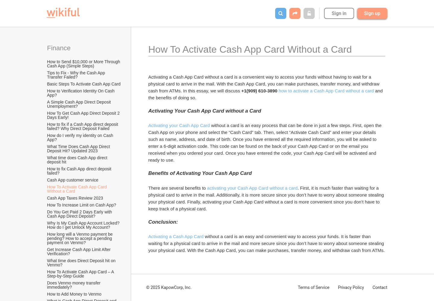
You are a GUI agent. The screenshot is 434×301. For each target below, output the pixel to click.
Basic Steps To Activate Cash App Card (84, 84)
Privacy (351, 287)
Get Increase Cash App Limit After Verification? (79, 251)
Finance (59, 48)
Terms (313, 287)
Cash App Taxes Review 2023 (75, 198)
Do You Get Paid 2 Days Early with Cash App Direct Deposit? (80, 214)
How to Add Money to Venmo (74, 294)
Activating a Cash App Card (175, 236)
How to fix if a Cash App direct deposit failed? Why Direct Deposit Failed (83, 126)
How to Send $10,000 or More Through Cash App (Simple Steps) (84, 63)
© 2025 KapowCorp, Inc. (169, 287)
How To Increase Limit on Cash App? (81, 205)
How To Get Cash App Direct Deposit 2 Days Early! (84, 115)
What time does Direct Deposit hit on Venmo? (82, 262)
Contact (380, 287)
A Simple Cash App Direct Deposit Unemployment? (79, 104)
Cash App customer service (72, 180)
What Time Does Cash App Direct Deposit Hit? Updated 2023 (79, 148)
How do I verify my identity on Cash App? (80, 137)
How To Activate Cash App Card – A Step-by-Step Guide (81, 273)
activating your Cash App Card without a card (252, 188)
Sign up (372, 13)
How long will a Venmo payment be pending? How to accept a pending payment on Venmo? (80, 238)
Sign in (339, 13)
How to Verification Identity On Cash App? (81, 93)
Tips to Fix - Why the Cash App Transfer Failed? (76, 74)
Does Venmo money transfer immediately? (74, 285)
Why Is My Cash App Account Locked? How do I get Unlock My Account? (84, 225)
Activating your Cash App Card (179, 125)
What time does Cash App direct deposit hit (77, 159)
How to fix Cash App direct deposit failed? (79, 170)
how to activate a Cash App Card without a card (326, 90)
